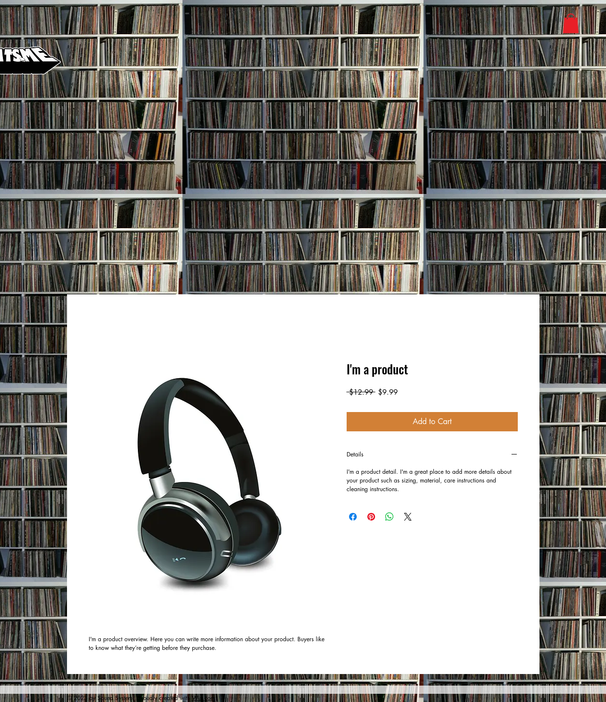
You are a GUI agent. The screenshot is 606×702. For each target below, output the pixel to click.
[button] (571, 23)
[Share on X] (408, 517)
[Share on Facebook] (353, 517)
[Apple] (368, 21)
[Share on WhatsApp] (389, 517)
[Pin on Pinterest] (371, 517)
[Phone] (416, 172)
